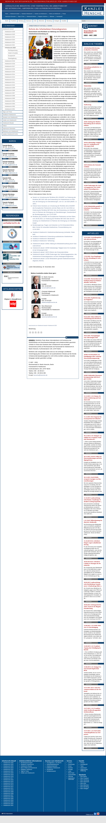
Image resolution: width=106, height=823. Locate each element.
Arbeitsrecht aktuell (14, 13)
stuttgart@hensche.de (11, 205)
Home (6, 13)
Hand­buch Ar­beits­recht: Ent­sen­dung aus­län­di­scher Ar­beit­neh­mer (53, 236)
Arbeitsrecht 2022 (10, 42)
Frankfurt (13, 21)
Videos (5, 125)
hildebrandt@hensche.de (49, 302)
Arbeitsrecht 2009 (10, 87)
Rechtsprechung (12, 50)
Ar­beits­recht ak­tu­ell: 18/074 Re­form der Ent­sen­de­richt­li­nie (50, 252)
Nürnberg (49, 21)
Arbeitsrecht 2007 (10, 93)
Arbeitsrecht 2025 (10, 34)
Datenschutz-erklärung (84, 770)
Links (69, 771)
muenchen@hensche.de (11, 189)
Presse (64, 13)
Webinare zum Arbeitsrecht (10, 131)
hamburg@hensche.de (11, 164)
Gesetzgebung (12, 58)
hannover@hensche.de (11, 173)
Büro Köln (83, 783)
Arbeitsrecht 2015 (10, 71)
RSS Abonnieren (72, 337)
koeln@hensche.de (10, 181)
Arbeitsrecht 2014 (10, 74)
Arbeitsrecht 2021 (10, 45)
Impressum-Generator (10, 16)
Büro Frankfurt (84, 778)
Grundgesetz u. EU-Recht (54, 762)
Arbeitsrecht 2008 (10, 90)
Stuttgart (56, 21)
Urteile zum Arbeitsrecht (54, 13)
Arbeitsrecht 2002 (10, 106)
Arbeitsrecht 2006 (10, 95)
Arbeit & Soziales (13, 53)
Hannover (29, 21)
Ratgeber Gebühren (43, 16)
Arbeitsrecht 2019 (10, 61)
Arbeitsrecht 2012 (10, 79)
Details (10, 150)
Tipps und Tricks (7, 112)
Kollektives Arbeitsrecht (53, 768)
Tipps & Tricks (21, 16)
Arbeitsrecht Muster (31, 16)
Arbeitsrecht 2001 (10, 109)
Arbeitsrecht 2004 (10, 101)
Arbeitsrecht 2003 (10, 104)
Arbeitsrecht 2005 (10, 98)
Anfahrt (4, 150)
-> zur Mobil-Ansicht (8, 25)
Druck (70, 766)
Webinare (52, 16)
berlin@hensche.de (10, 148)
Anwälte (64, 21)
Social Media (72, 774)
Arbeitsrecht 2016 (10, 69)
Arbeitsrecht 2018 (10, 63)
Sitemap (70, 776)
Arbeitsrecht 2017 (10, 66)
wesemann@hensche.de (49, 317)
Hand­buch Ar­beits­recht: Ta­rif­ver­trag (43, 241)
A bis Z (70, 762)
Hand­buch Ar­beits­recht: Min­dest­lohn (44, 238)
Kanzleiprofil (59, 16)
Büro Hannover (84, 781)
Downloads (71, 764)
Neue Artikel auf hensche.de (29, 768)
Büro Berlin (83, 776)
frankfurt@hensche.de (11, 156)
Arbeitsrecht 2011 (10, 82)
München (41, 21)
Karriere (70, 768)
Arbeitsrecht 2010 (10, 85)
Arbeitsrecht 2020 (10, 47)
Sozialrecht (50, 769)
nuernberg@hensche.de (11, 197)
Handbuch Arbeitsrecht (27, 13)
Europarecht (11, 55)
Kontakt (70, 769)
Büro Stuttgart (84, 788)
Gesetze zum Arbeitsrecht (41, 13)
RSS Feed (71, 773)
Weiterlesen (89, 63)
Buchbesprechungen (27, 762)
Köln (35, 21)
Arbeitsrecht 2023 (10, 39)
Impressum (83, 768)
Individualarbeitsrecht (53, 764)
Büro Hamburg (84, 780)
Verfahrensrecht (51, 771)
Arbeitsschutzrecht (52, 766)
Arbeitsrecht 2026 (10, 31)
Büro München (84, 785)
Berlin (7, 21)
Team (81, 766)
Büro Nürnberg (84, 787)
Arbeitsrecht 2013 (10, 77)
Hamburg (21, 21)
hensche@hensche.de (49, 288)
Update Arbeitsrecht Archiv (10, 134)
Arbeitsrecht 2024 (10, 37)
